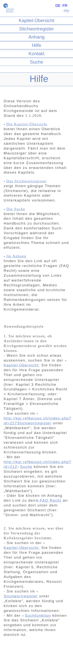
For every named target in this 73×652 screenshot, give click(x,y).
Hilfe (36, 45)
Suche (36, 62)
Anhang (36, 37)
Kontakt (36, 53)
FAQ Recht (48, 500)
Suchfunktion (36, 615)
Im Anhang (15, 256)
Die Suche (14, 209)
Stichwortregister (36, 28)
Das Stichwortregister (25, 181)
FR (65, 5)
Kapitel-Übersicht (36, 20)
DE (58, 5)
